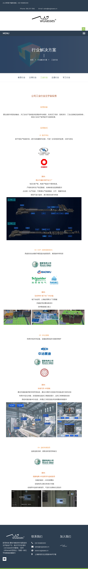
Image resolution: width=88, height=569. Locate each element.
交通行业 (55, 72)
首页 (31, 54)
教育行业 (21, 72)
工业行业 (54, 54)
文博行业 (32, 72)
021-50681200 (38, 537)
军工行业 (66, 72)
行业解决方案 (42, 54)
